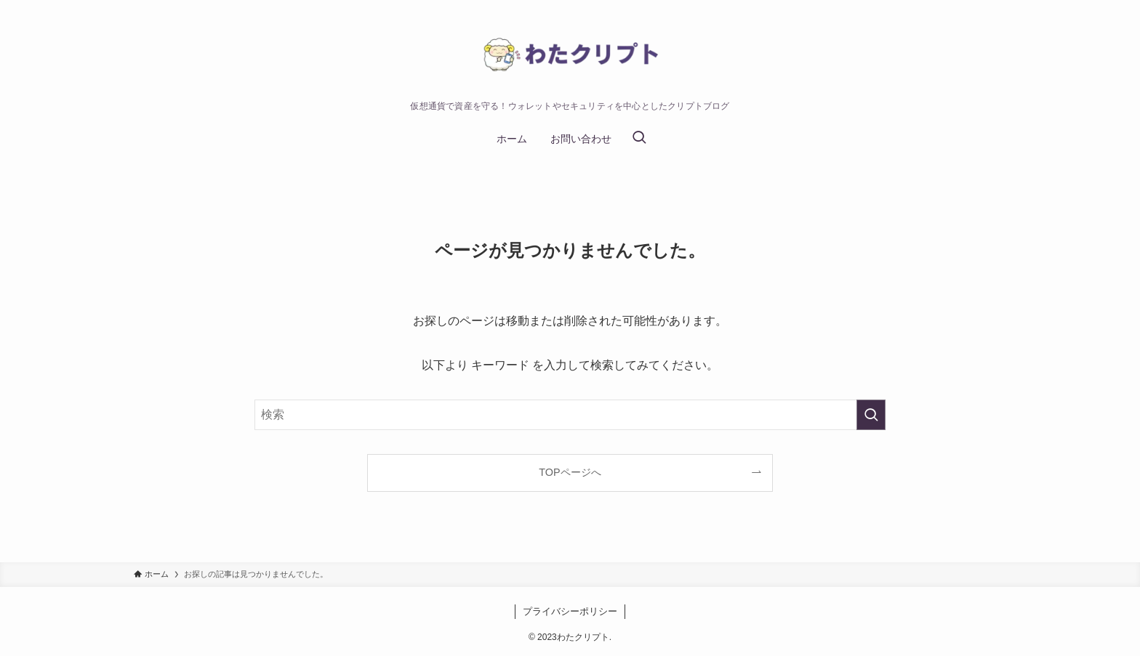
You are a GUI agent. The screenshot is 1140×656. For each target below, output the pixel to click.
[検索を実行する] (871, 415)
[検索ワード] (570, 415)
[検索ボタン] (639, 138)
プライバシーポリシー (570, 611)
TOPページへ (570, 472)
